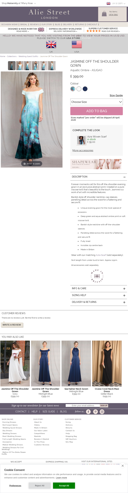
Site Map (69, 442)
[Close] (86, 38)
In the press (39, 442)
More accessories (82, 150)
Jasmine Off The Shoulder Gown (15, 390)
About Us (38, 422)
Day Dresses (7, 430)
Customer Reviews (41, 445)
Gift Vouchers (71, 439)
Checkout (92, 24)
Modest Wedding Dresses (12, 445)
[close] (122, 465)
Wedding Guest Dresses (12, 428)
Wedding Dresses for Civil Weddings (13, 448)
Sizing (68, 422)
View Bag (113, 15)
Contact (20, 411)
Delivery (67, 24)
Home (2, 56)
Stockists (37, 436)
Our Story (47, 24)
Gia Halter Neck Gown (76, 389)
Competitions (39, 433)
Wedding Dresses (9, 433)
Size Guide (116, 95)
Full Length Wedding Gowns (14, 439)
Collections (12, 56)
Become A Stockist (41, 439)
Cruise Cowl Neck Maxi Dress (107, 390)
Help (34, 411)
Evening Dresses (9, 422)
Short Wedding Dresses (11, 436)
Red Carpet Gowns (10, 425)
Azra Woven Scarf (96, 136)
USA (76, 52)
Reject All (39, 486)
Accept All (64, 486)
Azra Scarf (101, 255)
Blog (57, 24)
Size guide (48, 411)
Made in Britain (40, 428)
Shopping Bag (71, 436)
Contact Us (70, 430)
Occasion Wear (9, 24)
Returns (79, 24)
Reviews (34, 24)
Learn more (61, 477)
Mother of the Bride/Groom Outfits (14, 453)
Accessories (7, 442)
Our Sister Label (40, 430)
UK (51, 52)
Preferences (15, 486)
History (37, 425)
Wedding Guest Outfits (28, 56)
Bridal (23, 24)
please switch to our (58, 38)
